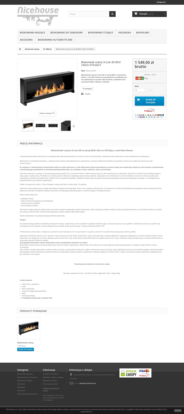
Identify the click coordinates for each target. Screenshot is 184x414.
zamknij (178, 411)
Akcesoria (26, 39)
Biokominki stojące (100, 32)
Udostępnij (87, 89)
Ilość (137, 86)
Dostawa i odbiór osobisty (53, 377)
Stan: (83, 71)
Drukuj (87, 94)
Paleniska (124, 32)
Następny (73, 126)
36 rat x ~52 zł (150, 75)
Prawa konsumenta (50, 384)
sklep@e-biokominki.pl (87, 383)
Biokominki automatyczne (55, 39)
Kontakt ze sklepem (50, 374)
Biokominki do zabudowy (66, 32)
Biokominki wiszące (32, 32)
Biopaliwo (142, 32)
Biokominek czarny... (26, 343)
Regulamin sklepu (50, 381)
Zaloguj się (161, 2)
